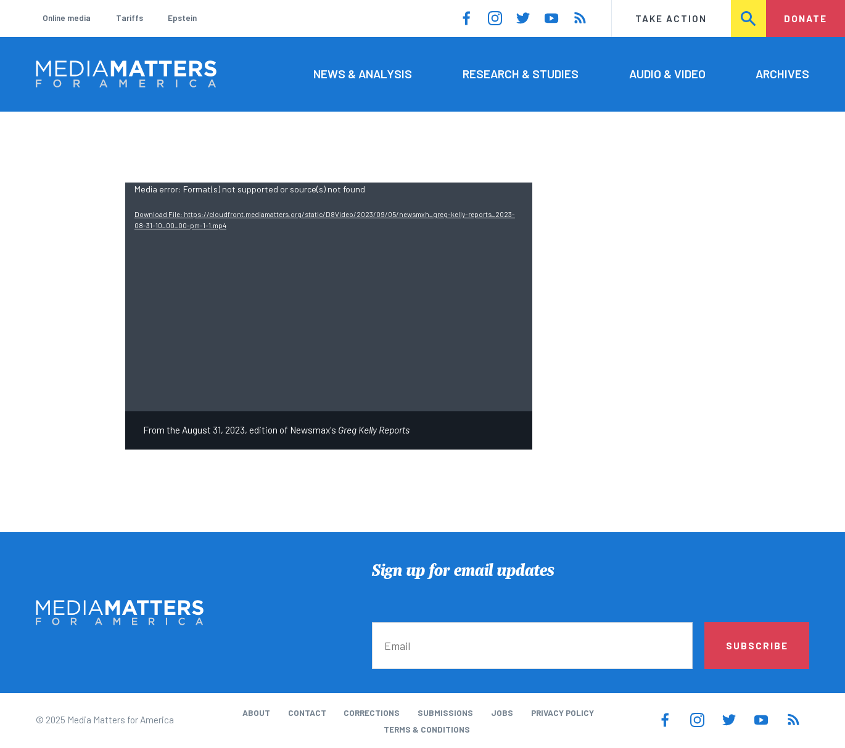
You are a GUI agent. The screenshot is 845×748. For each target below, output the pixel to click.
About (256, 713)
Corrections (372, 713)
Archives (782, 74)
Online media (67, 18)
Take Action (671, 18)
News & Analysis (362, 74)
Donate (805, 18)
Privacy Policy (562, 713)
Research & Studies (521, 74)
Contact (307, 713)
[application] (328, 297)
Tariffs (129, 18)
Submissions (445, 713)
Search (749, 18)
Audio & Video (667, 74)
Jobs (502, 713)
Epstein (182, 18)
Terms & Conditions (427, 729)
